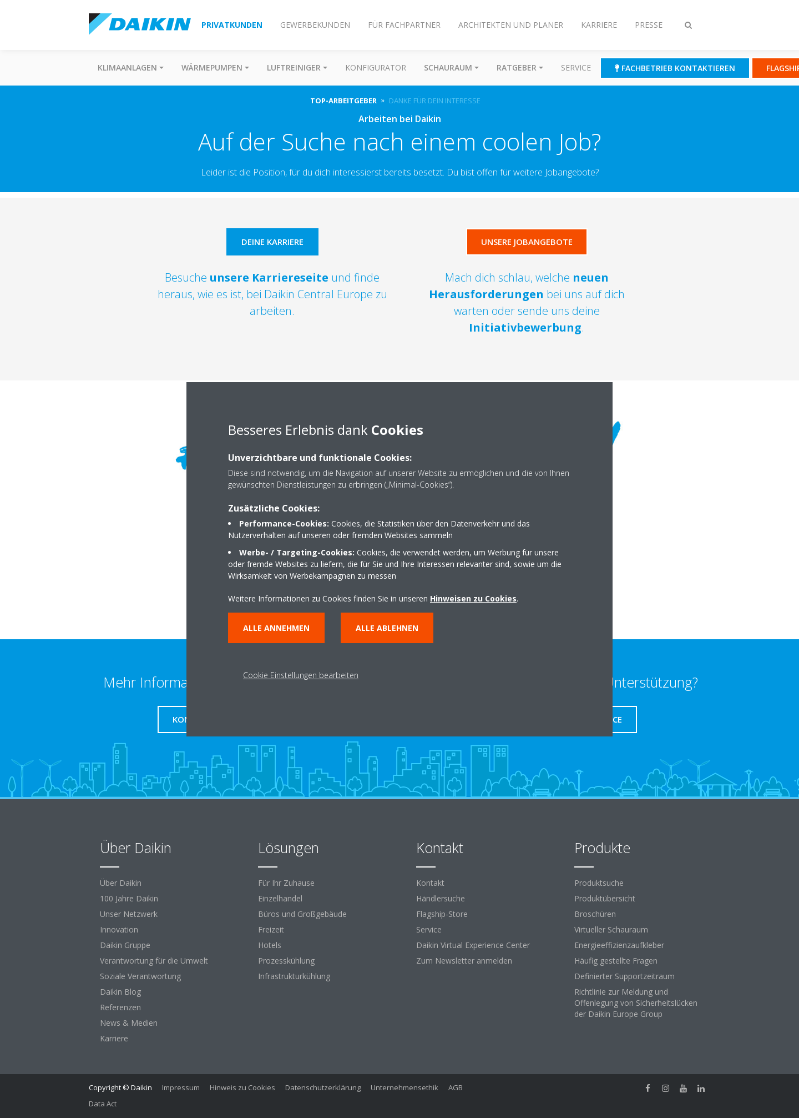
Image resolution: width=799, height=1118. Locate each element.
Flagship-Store (442, 914)
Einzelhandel (280, 898)
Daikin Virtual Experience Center (473, 945)
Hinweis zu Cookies (242, 1087)
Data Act (103, 1104)
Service (576, 67)
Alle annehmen (276, 628)
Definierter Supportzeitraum (624, 976)
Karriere (114, 1038)
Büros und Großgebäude (302, 914)
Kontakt (430, 883)
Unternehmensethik (404, 1087)
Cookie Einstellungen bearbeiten (300, 675)
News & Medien (129, 1022)
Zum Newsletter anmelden (464, 960)
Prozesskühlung (286, 960)
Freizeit (271, 929)
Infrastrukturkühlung (294, 976)
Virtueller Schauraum (611, 929)
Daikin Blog (120, 991)
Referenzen (120, 1007)
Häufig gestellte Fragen (616, 960)
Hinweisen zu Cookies (473, 598)
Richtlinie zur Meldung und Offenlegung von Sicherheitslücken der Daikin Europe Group (635, 1002)
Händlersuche (440, 898)
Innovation (119, 929)
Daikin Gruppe (125, 945)
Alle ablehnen (387, 628)
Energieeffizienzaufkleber (619, 945)
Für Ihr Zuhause (286, 883)
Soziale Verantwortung (140, 976)
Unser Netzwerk (129, 914)
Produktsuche (599, 883)
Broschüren (595, 914)
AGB (455, 1087)
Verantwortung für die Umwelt (154, 960)
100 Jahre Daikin (129, 898)
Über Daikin (120, 883)
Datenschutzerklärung (323, 1087)
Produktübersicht (604, 898)
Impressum (181, 1087)
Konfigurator (375, 67)
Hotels (269, 945)
